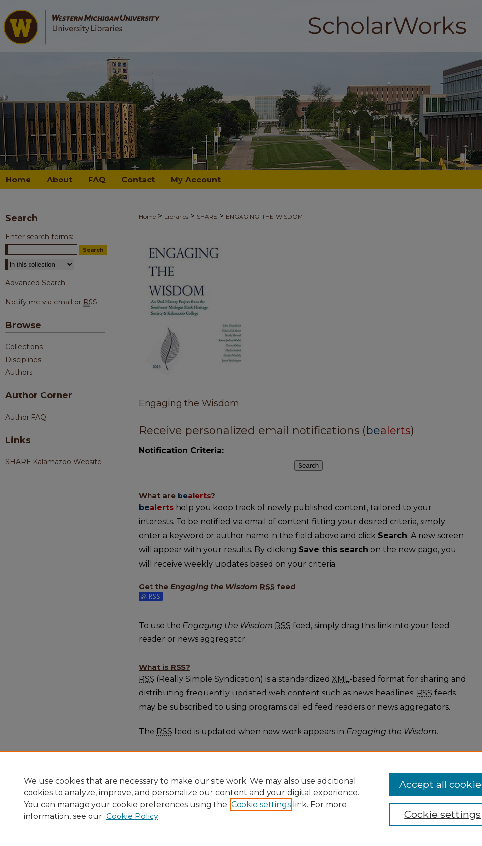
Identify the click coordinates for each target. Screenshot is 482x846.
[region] (241, 798)
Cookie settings (261, 804)
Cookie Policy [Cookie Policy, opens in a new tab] (132, 816)
